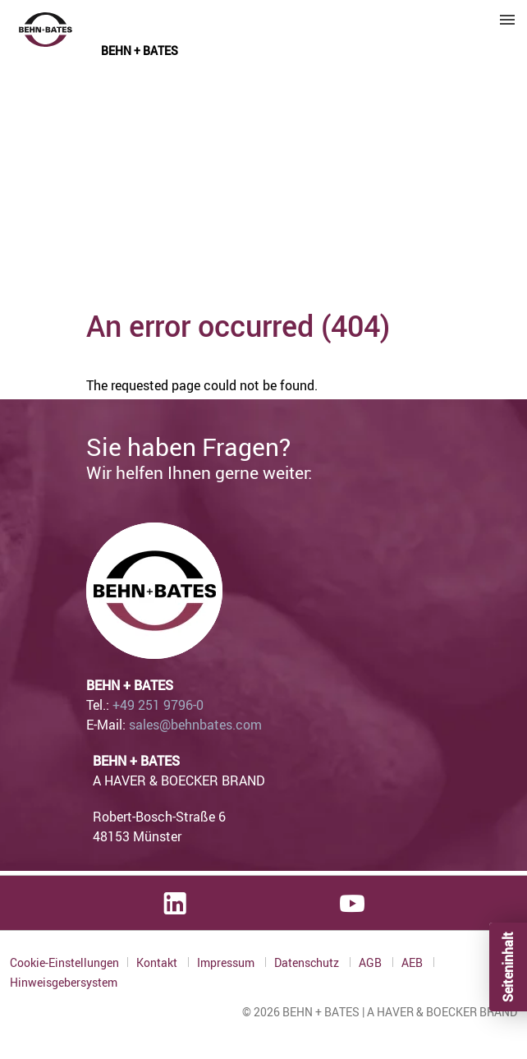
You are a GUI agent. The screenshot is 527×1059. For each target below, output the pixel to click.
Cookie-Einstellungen (64, 962)
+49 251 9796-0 (158, 705)
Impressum (227, 962)
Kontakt (158, 962)
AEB (413, 962)
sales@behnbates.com (195, 725)
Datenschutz (307, 962)
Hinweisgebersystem (63, 982)
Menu (507, 19)
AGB (371, 962)
